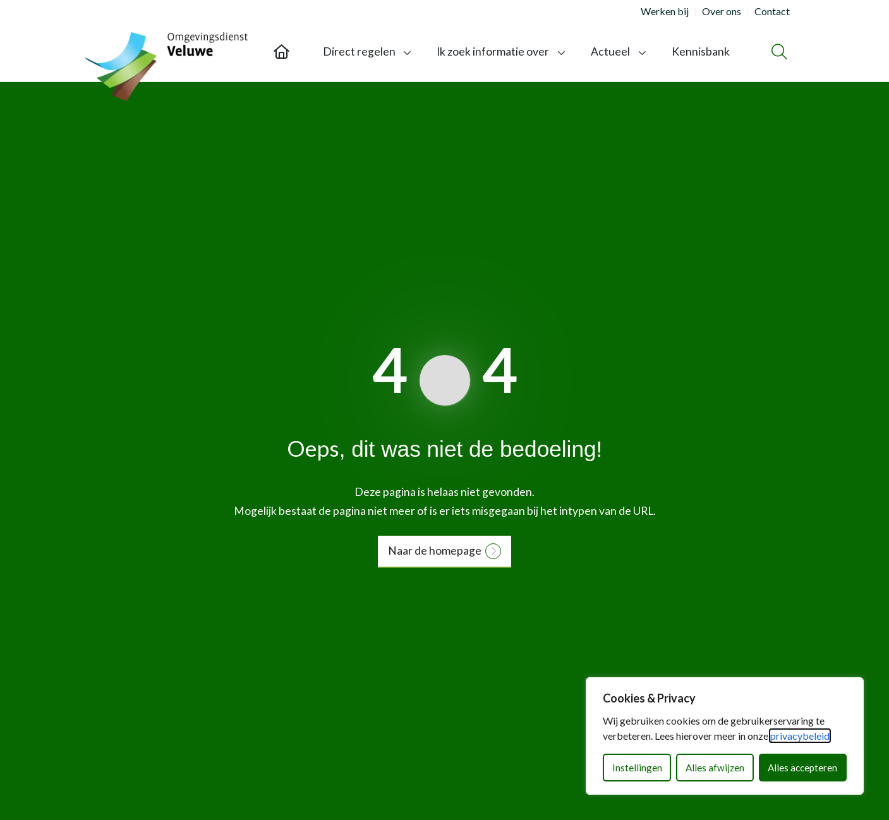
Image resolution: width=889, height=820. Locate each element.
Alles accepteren (802, 767)
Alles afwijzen (715, 767)
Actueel (610, 51)
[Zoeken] (777, 51)
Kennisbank (701, 51)
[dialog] (725, 736)
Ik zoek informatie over (493, 51)
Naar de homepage (434, 550)
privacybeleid (800, 736)
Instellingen (637, 767)
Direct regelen (359, 51)
